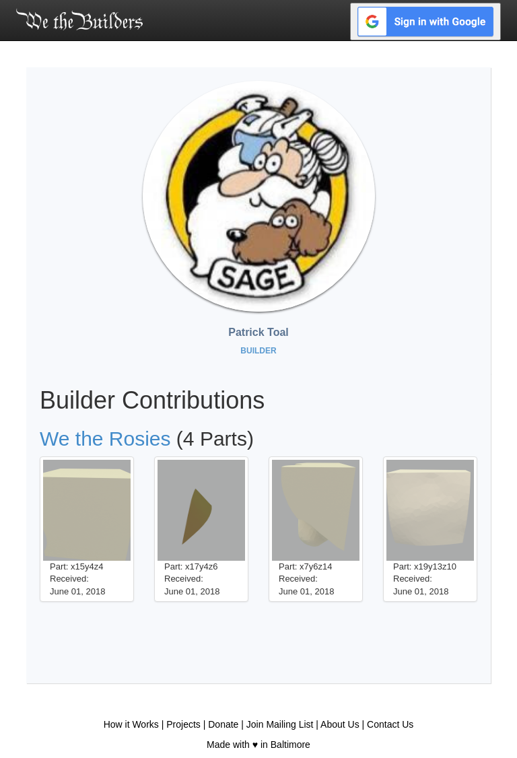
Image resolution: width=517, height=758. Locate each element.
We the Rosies (105, 438)
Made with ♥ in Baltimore (258, 744)
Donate (223, 724)
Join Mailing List (280, 724)
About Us (339, 724)
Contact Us (390, 724)
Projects (183, 724)
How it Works (131, 724)
